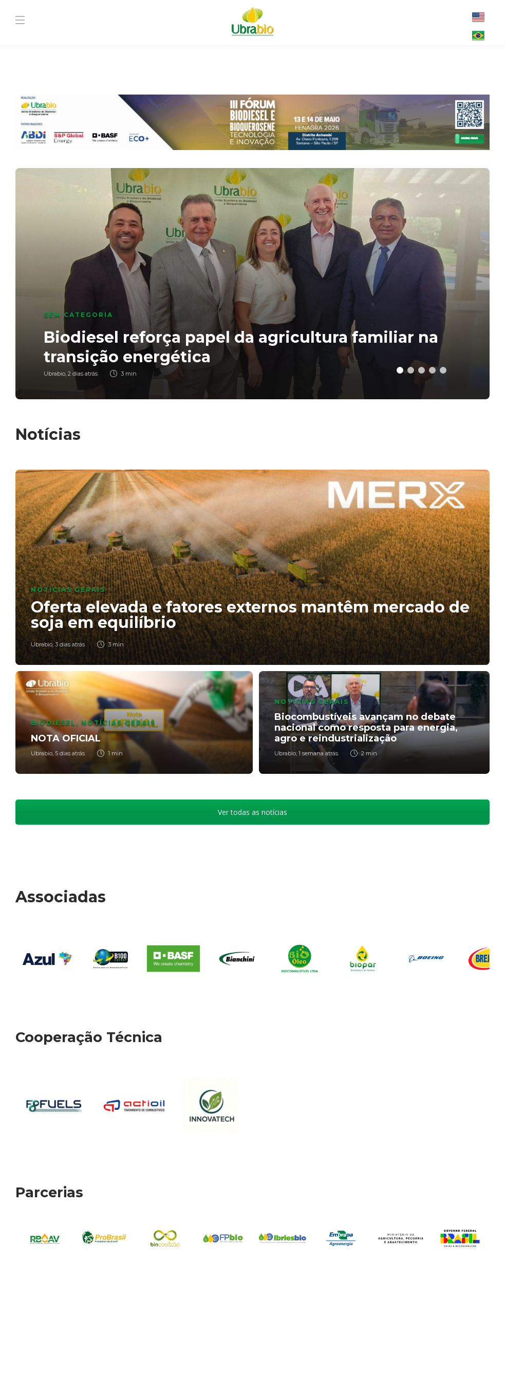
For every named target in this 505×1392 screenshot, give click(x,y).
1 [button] (400, 370)
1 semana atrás (318, 753)
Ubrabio (41, 644)
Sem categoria (78, 315)
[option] (252, 283)
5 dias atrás (70, 753)
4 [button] (432, 370)
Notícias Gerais (68, 589)
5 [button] (443, 370)
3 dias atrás (70, 644)
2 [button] (410, 370)
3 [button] (421, 370)
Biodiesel (53, 723)
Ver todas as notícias (252, 812)
